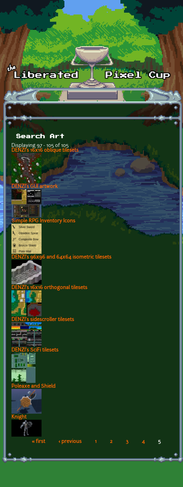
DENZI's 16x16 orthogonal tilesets (49, 287)
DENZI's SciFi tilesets (34, 350)
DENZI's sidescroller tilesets (42, 319)
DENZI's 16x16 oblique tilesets (45, 150)
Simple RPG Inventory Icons (43, 221)
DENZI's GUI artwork (34, 186)
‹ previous (70, 441)
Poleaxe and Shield (33, 386)
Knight (18, 417)
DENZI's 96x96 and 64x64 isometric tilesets (61, 257)
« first (38, 441)
